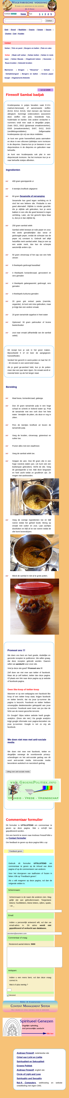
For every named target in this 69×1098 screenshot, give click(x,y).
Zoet (14, 34)
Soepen (40, 30)
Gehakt (47, 70)
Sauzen (48, 30)
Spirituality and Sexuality (29, 1082)
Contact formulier (17, 838)
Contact (8, 43)
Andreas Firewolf (25, 1057)
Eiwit (6, 30)
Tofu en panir (17, 48)
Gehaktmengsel (12, 74)
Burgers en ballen (31, 48)
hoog (23, 14)
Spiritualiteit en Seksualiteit (30, 1065)
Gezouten (47, 59)
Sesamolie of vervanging (32, 196)
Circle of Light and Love (29, 1078)
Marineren (9, 70)
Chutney (8, 34)
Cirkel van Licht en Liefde (29, 1061)
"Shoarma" (34, 70)
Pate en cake (46, 48)
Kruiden (21, 34)
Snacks (31, 30)
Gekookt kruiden (25, 63)
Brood (13, 30)
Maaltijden (22, 30)
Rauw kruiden (10, 63)
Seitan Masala (17, 59)
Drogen (21, 70)
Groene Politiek (24, 1070)
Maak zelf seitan (19, 55)
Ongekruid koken (33, 59)
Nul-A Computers (26, 1087)
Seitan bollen (33, 55)
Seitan (7, 48)
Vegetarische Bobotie (21, 78)
